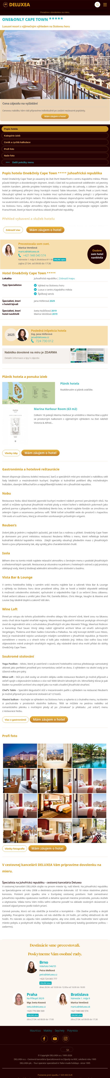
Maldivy (48, 1045)
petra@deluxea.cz (48, 989)
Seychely (59, 1045)
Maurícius (35, 1045)
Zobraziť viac (13, 230)
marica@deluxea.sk (28, 251)
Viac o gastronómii (15, 731)
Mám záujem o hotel (55, 116)
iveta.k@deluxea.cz (36, 1021)
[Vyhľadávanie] (97, 4)
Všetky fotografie (15, 863)
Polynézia (72, 1045)
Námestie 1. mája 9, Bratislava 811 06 (35, 259)
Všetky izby (11, 456)
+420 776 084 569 (35, 1025)
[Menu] (104, 4)
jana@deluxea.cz (40, 337)
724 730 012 (44, 341)
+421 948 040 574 (34, 255)
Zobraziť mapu (67, 278)
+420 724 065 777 (48, 993)
